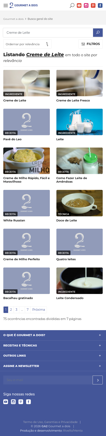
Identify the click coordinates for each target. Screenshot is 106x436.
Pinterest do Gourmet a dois (93, 5)
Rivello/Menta (73, 430)
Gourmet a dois (13, 19)
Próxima (38, 310)
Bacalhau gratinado (18, 298)
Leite (60, 139)
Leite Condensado (70, 298)
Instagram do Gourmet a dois (86, 5)
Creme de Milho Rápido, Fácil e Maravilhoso (26, 179)
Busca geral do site (40, 19)
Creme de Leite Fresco (73, 100)
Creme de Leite (14, 100)
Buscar (72, 5)
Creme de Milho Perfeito (21, 259)
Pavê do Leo (12, 139)
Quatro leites (66, 259)
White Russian (14, 220)
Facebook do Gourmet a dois (100, 5)
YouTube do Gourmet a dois (79, 5)
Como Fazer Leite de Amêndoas (71, 179)
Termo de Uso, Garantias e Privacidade (50, 422)
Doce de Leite (66, 220)
